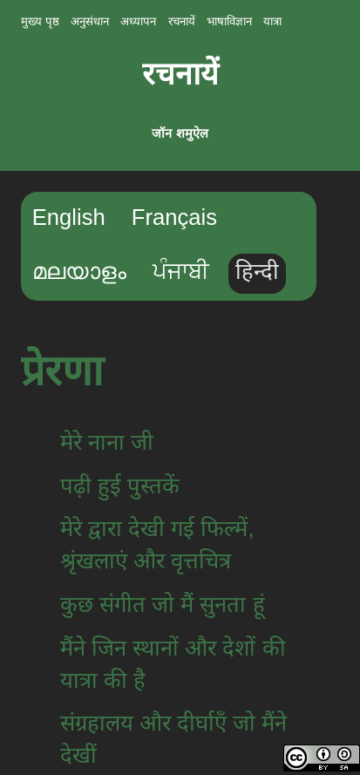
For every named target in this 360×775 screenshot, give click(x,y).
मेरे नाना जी (106, 442)
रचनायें (180, 74)
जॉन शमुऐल (179, 133)
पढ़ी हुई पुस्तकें (120, 485)
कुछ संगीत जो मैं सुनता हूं (162, 604)
